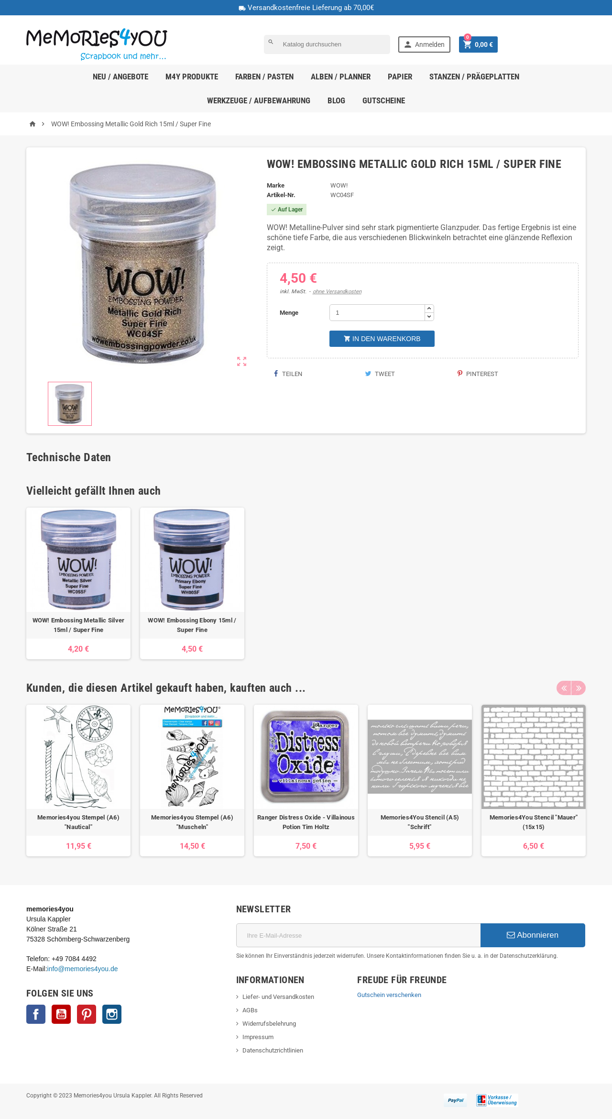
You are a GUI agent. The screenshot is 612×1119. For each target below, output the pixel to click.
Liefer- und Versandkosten (278, 996)
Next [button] (578, 688)
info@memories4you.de (82, 969)
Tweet (380, 373)
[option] (78, 583)
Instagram (111, 1014)
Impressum (257, 1037)
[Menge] (377, 312)
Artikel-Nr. (281, 195)
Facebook (35, 1014)
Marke (275, 185)
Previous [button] (564, 688)
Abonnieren (532, 935)
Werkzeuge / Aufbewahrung (258, 100)
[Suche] (327, 44)
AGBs (250, 1010)
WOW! (339, 185)
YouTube (61, 1014)
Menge (289, 312)
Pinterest (478, 373)
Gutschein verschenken (389, 994)
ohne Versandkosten (337, 291)
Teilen (288, 373)
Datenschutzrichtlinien (272, 1050)
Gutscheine (383, 100)
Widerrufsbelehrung (269, 1023)
